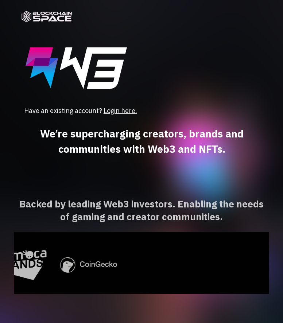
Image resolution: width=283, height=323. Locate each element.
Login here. (120, 110)
